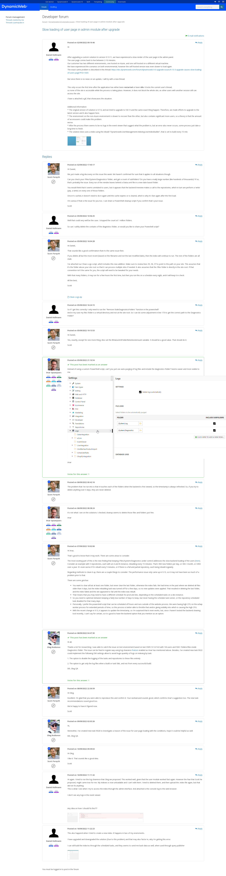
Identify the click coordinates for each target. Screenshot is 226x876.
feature (135, 650)
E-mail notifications (194, 36)
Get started (49, 2)
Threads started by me (15, 20)
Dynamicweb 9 (62, 2)
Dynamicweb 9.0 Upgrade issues (62, 22)
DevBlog (53, 7)
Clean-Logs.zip (74, 297)
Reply (198, 42)
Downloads (122, 2)
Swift (88, 2)
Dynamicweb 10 (77, 2)
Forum (44, 7)
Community (110, 2)
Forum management (15, 17)
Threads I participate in (15, 22)
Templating (98, 2)
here (198, 561)
